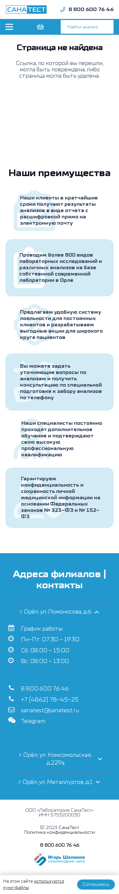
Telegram (33, 721)
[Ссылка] (26, 9)
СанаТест (69, 827)
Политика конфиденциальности (59, 832)
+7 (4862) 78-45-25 (49, 700)
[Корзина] (40, 27)
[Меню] (9, 27)
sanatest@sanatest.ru (50, 710)
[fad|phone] (62, 9)
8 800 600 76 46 (45, 689)
